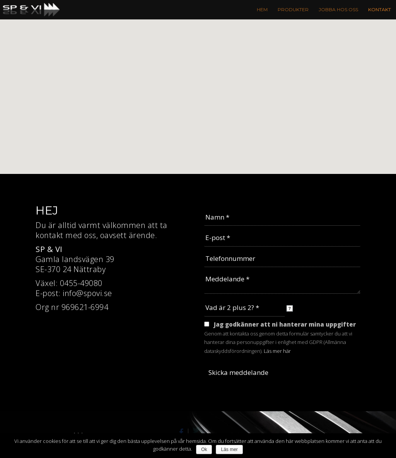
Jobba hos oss (338, 9)
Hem (262, 9)
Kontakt (379, 9)
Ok (204, 449)
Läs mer (229, 449)
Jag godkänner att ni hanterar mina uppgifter (285, 324)
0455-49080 (81, 283)
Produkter (293, 9)
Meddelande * (282, 282)
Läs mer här (277, 350)
